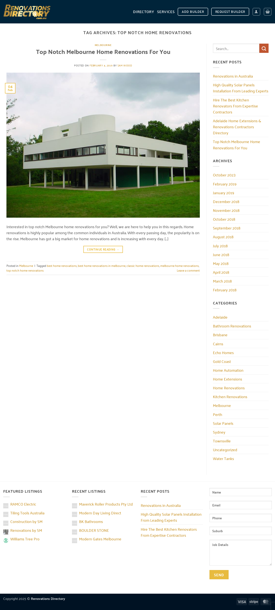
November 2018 (226, 210)
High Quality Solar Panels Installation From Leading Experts (240, 87)
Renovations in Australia (233, 75)
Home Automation (228, 370)
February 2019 (225, 183)
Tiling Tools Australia (27, 512)
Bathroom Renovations (232, 325)
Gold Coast (222, 361)
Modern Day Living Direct (100, 512)
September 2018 (226, 227)
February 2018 (225, 289)
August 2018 (223, 236)
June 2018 (221, 254)
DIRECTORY (143, 11)
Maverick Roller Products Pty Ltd (106, 503)
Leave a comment (188, 270)
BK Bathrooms (91, 521)
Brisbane (220, 334)
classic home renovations (143, 265)
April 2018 (221, 272)
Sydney (219, 431)
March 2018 (222, 280)
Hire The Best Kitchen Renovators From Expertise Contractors (235, 105)
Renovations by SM (26, 530)
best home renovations (62, 265)
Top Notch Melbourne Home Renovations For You (103, 51)
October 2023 (224, 174)
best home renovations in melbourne (101, 265)
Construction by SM (26, 521)
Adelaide (220, 316)
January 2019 (223, 192)
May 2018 (221, 263)
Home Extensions (227, 378)
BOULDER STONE (94, 530)
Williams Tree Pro (25, 538)
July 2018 (220, 245)
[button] (256, 11)
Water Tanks (223, 458)
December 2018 (226, 201)
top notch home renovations (25, 270)
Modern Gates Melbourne (100, 538)
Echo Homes (223, 352)
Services (166, 11)
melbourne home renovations (179, 265)
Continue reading (103, 249)
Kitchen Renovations (230, 396)
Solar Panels (223, 423)
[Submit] (264, 48)
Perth (217, 414)
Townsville (222, 440)
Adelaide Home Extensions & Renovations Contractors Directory (237, 126)
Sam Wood (125, 65)
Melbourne (103, 45)
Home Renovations (229, 387)
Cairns (218, 343)
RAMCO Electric (23, 503)
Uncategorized (225, 449)
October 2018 (224, 219)
